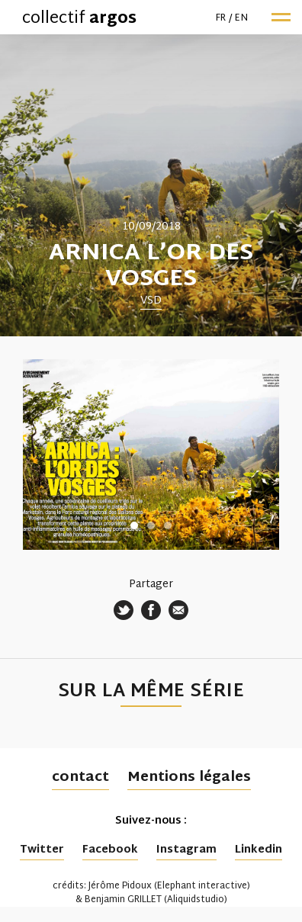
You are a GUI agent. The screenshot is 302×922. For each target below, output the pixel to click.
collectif (79, 19)
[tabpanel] (151, 185)
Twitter (42, 849)
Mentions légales (189, 777)
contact (80, 777)
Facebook (110, 849)
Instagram (186, 849)
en (241, 18)
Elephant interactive (202, 886)
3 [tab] (168, 525)
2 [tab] (151, 525)
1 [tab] (134, 525)
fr (221, 18)
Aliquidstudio (195, 899)
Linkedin (258, 849)
